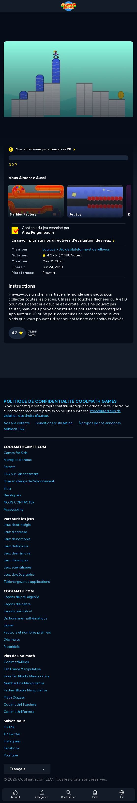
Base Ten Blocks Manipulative (26, 676)
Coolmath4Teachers (20, 705)
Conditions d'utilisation (54, 423)
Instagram (12, 741)
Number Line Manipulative (24, 683)
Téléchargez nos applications (27, 582)
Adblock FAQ (14, 429)
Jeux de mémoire (17, 553)
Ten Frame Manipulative (22, 669)
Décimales (12, 639)
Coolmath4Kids (16, 662)
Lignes (9, 625)
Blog (7, 488)
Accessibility (13, 509)
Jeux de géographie (19, 574)
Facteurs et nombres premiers (27, 632)
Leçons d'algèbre (17, 604)
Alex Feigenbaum (38, 232)
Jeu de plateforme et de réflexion (84, 249)
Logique (49, 249)
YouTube (11, 755)
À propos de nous (18, 460)
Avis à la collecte (17, 423)
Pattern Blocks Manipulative (25, 690)
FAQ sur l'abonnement (21, 474)
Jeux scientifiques (17, 567)
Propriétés (12, 647)
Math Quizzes (14, 697)
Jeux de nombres (17, 539)
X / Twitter (12, 734)
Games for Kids (16, 453)
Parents (9, 467)
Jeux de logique (16, 546)
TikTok (9, 727)
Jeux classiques (16, 560)
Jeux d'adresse (15, 532)
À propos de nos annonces (99, 423)
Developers (12, 495)
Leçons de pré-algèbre (21, 597)
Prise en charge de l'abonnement (29, 481)
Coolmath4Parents (19, 712)
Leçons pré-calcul (18, 611)
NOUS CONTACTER (19, 502)
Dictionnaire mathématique (25, 618)
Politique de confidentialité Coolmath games (60, 401)
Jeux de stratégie (17, 525)
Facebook (11, 748)
